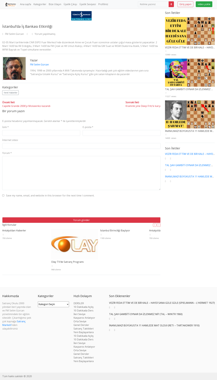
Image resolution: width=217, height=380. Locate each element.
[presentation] (25, 208)
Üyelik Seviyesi (87, 4)
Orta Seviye (80, 321)
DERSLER (79, 303)
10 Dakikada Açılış (84, 307)
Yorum (7, 153)
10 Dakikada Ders (83, 310)
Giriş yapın (185, 4)
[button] (154, 225)
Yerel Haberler (10, 92)
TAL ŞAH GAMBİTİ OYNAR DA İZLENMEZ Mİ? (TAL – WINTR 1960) (145, 314)
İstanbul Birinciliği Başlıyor (115, 230)
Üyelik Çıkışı (70, 4)
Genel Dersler (81, 325)
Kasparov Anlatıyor (84, 317)
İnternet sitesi (10, 140)
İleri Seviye (79, 314)
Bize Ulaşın (55, 4)
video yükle (204, 4)
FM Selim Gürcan (13, 34)
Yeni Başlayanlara (84, 332)
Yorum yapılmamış (43, 34)
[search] (153, 4)
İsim (5, 127)
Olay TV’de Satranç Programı (67, 261)
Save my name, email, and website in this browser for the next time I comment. (50, 195)
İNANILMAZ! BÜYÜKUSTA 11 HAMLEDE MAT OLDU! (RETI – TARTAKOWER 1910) (154, 325)
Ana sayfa (25, 4)
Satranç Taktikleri (84, 328)
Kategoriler (39, 4)
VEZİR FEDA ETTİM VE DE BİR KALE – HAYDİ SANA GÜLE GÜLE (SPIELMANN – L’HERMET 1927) (162, 302)
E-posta (88, 127)
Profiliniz (103, 4)
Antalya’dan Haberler (14, 230)
